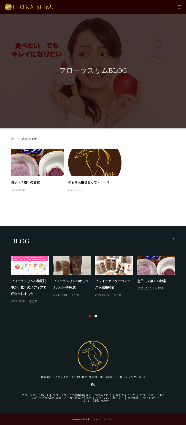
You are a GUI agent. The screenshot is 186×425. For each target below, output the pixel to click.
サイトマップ (151, 398)
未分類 (33, 301)
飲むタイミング (125, 395)
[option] (95, 280)
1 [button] (90, 316)
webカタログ (103, 395)
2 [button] (95, 316)
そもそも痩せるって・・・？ (89, 182)
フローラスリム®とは (35, 395)
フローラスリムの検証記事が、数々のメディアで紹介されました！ (28, 287)
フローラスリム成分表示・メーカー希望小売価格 (61, 398)
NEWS (160, 288)
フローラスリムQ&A (152, 395)
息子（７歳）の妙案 (25, 182)
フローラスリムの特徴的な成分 (72, 395)
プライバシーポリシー (109, 398)
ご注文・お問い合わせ (95, 400)
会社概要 (133, 398)
